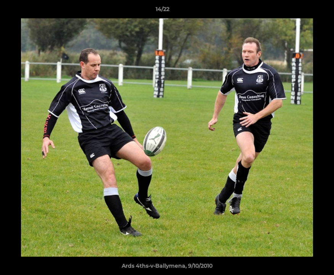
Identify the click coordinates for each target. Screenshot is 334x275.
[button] (302, 11)
